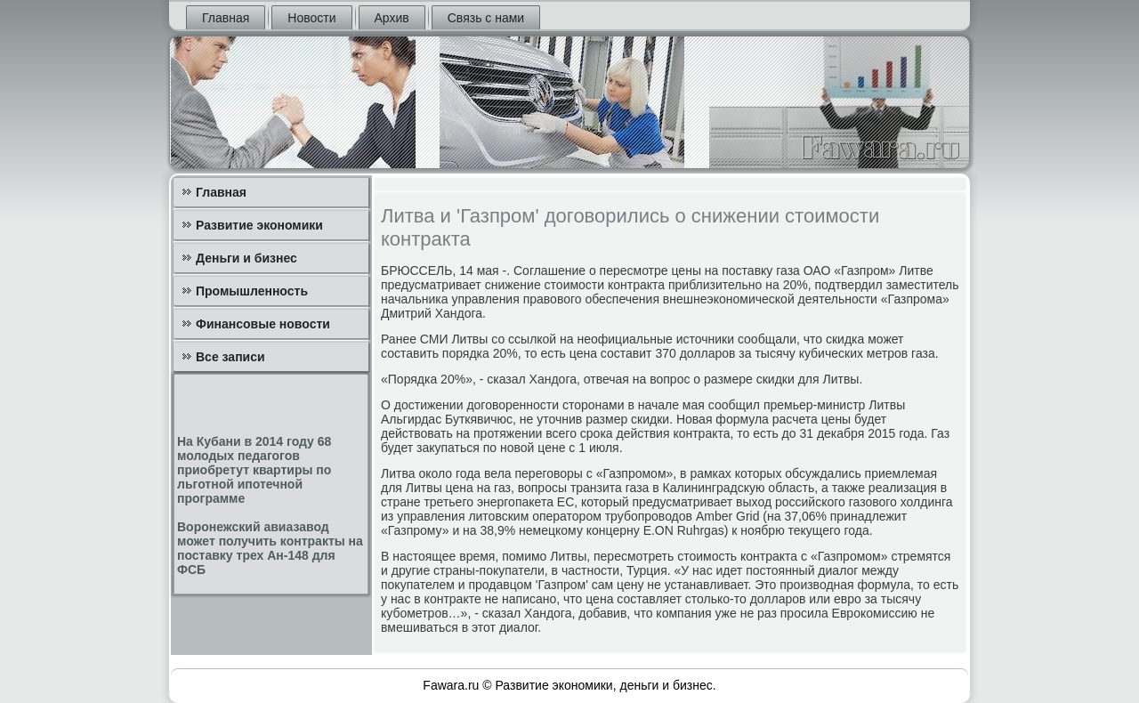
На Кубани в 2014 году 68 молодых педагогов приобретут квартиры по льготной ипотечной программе (254, 469)
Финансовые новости (263, 324)
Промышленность (252, 291)
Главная (225, 18)
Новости (311, 18)
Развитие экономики (259, 225)
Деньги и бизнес (246, 258)
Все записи (230, 357)
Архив (392, 18)
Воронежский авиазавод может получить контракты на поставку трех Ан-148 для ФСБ (270, 548)
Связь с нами (486, 18)
